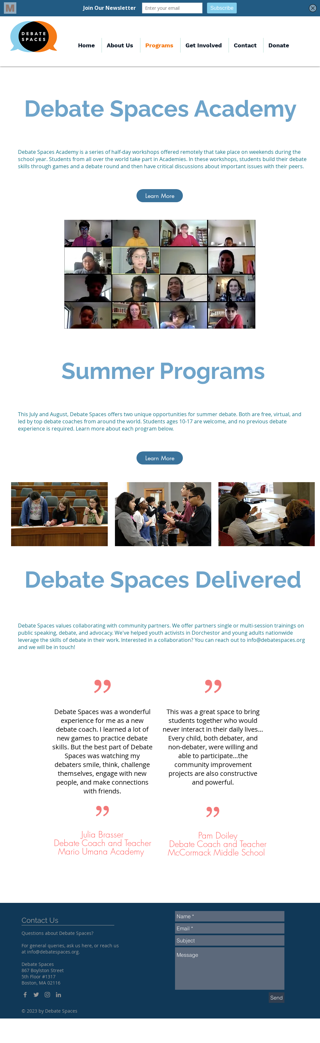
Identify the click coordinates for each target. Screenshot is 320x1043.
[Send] (276, 997)
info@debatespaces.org (276, 640)
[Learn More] (159, 195)
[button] (205, 45)
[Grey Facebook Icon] (25, 994)
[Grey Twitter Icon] (36, 994)
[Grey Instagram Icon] (47, 994)
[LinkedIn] (58, 994)
